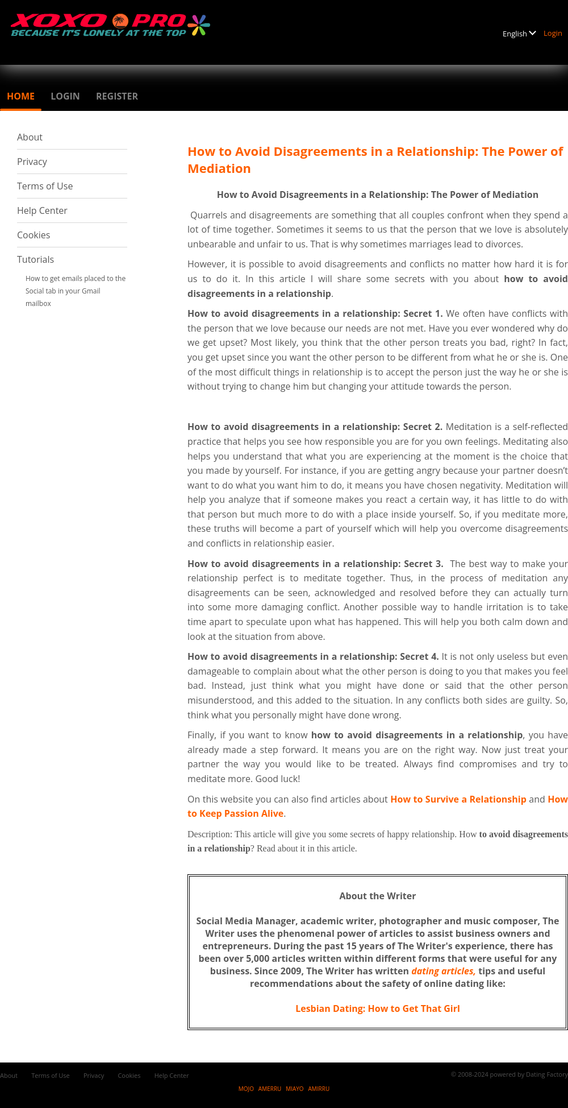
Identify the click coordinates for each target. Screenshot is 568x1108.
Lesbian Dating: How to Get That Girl (377, 1008)
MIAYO (294, 1089)
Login (553, 33)
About (30, 137)
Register (117, 96)
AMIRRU (318, 1089)
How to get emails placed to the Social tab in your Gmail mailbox (76, 291)
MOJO (246, 1089)
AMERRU (270, 1089)
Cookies (33, 235)
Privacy (32, 161)
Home (21, 96)
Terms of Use (45, 186)
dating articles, (443, 971)
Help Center (42, 210)
